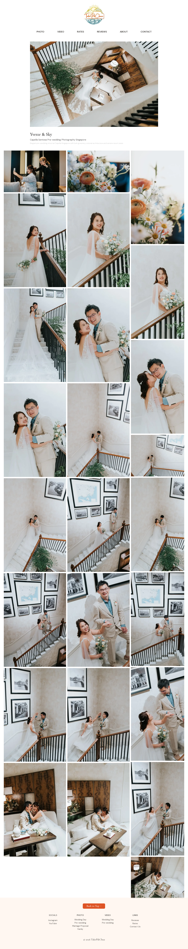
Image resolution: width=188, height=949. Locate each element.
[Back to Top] (94, 906)
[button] (40, 32)
